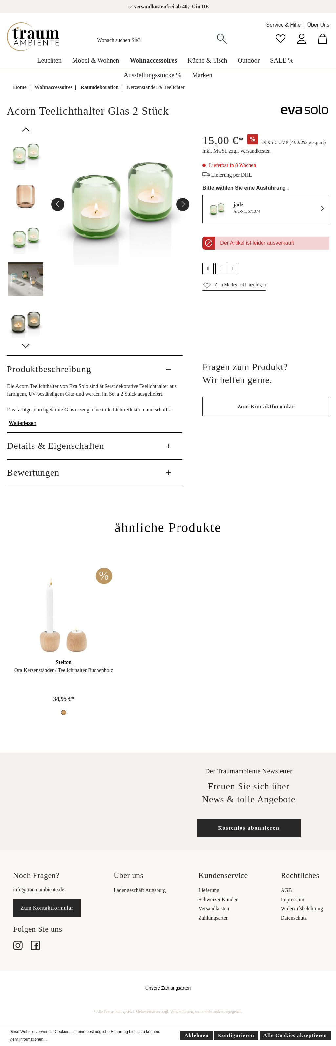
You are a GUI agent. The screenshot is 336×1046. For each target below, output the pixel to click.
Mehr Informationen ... (28, 1039)
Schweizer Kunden (218, 899)
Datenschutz (294, 918)
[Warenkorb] (322, 38)
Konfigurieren (236, 1035)
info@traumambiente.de (38, 889)
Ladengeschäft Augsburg (140, 890)
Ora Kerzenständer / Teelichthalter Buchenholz (63, 670)
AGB (286, 890)
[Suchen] (221, 38)
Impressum (292, 899)
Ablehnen (196, 1035)
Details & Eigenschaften (55, 446)
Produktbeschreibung (49, 369)
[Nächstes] (182, 204)
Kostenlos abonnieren (249, 828)
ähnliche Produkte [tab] (168, 527)
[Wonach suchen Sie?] (156, 38)
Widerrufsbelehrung (302, 908)
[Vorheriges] (57, 204)
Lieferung (209, 890)
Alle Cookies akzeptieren (295, 1035)
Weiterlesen (22, 423)
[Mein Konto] (301, 38)
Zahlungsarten (214, 918)
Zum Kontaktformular (266, 406)
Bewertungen (33, 472)
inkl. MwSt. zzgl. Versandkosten (236, 151)
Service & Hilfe (283, 25)
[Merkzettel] (280, 38)
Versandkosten (214, 908)
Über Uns (318, 25)
